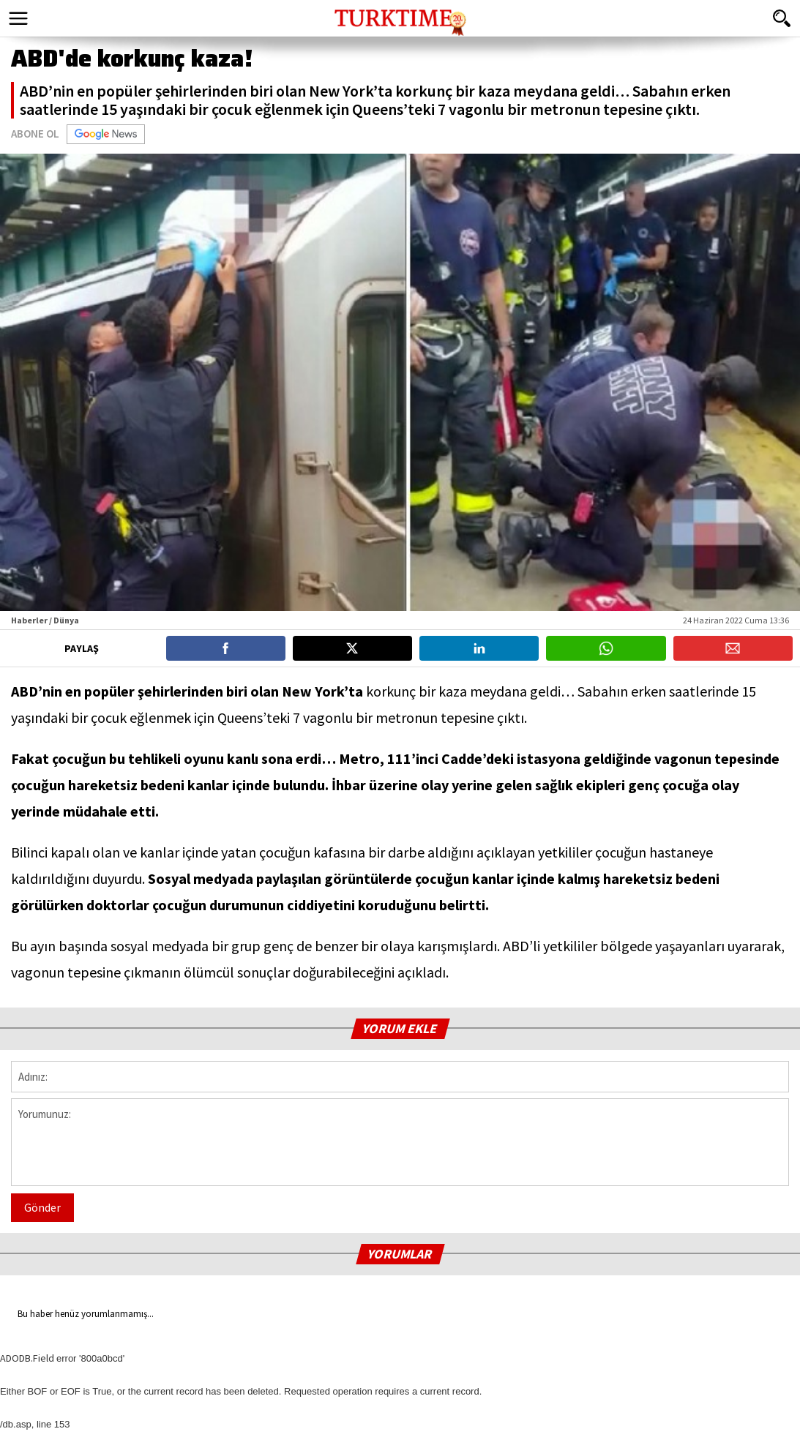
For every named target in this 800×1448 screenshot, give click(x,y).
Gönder (42, 1207)
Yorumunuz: (400, 1142)
